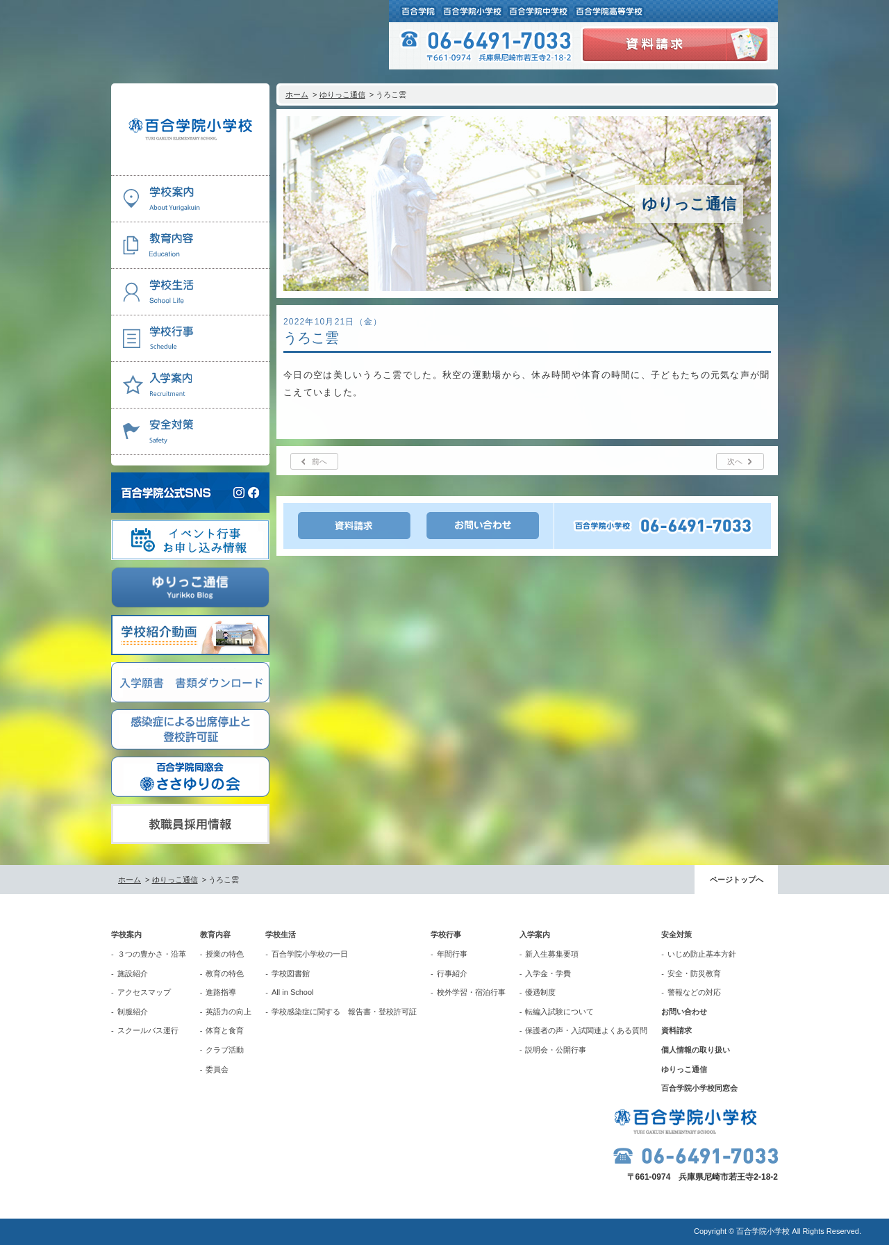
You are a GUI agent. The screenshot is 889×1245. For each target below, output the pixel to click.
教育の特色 (225, 973)
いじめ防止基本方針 (701, 954)
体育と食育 (225, 1030)
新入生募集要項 (552, 954)
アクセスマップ (144, 992)
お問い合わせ (684, 1011)
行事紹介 (452, 973)
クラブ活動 (225, 1050)
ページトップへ (736, 879)
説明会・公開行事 (555, 1050)
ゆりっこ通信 (342, 94)
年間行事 (452, 954)
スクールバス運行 (147, 1030)
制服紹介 (132, 1011)
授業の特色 (225, 954)
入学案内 (535, 934)
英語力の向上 (228, 1011)
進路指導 (221, 992)
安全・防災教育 (694, 973)
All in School (293, 992)
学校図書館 (291, 973)
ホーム (296, 94)
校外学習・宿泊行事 (471, 992)
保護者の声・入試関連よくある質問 (586, 1030)
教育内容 (215, 934)
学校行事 (446, 934)
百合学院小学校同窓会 (699, 1088)
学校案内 (126, 934)
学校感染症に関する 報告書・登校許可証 (344, 1011)
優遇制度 (540, 992)
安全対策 (676, 934)
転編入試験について (559, 1011)
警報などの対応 (694, 992)
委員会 (217, 1069)
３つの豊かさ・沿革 (151, 954)
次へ (734, 461)
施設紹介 (132, 973)
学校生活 (280, 934)
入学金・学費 (548, 973)
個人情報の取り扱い (695, 1050)
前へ (319, 461)
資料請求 (676, 1030)
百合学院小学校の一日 (310, 954)
